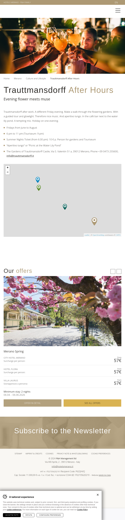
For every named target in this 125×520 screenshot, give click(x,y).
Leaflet (86, 235)
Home (7, 78)
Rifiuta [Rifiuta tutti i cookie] (29, 515)
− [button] (8, 172)
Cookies (49, 453)
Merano (14, 10)
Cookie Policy (82, 510)
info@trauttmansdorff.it (20, 155)
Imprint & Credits (34, 453)
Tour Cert (67, 485)
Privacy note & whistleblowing (72, 453)
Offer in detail (32, 415)
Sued (58, 485)
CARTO (118, 235)
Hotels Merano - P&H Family (17, 2)
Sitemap (18, 453)
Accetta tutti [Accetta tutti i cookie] (12, 515)
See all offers (92, 415)
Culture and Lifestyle (36, 78)
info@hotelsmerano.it (62, 466)
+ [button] (8, 168)
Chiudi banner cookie (98, 495)
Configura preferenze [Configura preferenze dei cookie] (50, 515)
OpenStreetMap (98, 235)
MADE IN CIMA (105, 475)
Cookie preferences (100, 453)
